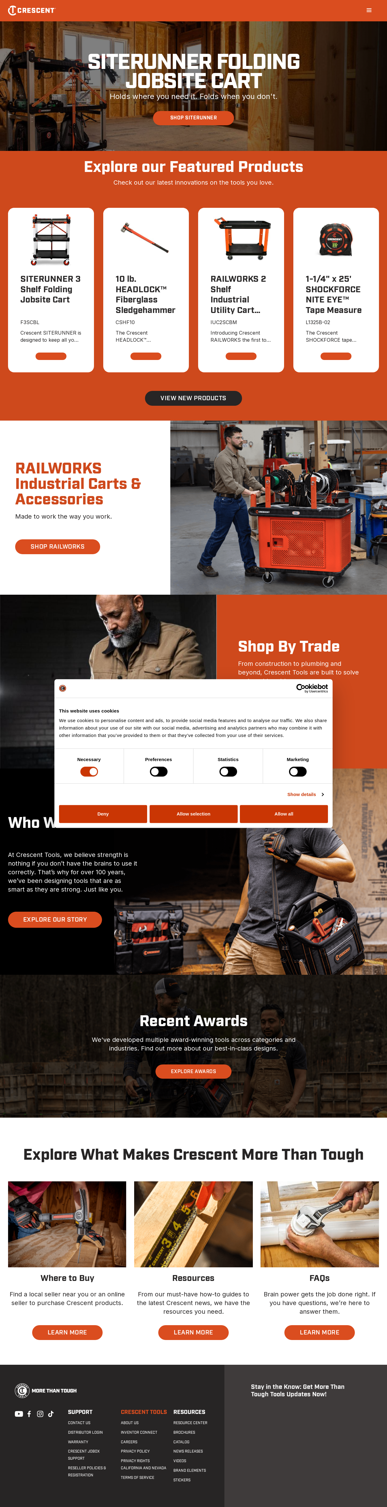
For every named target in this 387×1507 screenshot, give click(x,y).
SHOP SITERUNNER (193, 117)
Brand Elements (189, 1470)
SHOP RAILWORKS (58, 547)
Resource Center (190, 1423)
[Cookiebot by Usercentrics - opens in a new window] (301, 688)
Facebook (28, 1413)
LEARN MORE (67, 1332)
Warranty (78, 1442)
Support (80, 1412)
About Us (129, 1423)
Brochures (184, 1432)
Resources (189, 1412)
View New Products (193, 398)
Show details (301, 794)
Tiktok (50, 1413)
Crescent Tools (144, 1412)
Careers (129, 1442)
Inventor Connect (139, 1432)
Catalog (181, 1442)
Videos (179, 1461)
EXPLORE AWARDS (193, 1071)
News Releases (188, 1451)
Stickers (181, 1480)
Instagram (39, 1413)
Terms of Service (137, 1477)
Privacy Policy (135, 1451)
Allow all (283, 813)
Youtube (17, 1413)
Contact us (79, 1423)
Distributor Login (85, 1432)
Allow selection (193, 813)
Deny (103, 813)
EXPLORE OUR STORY (55, 920)
